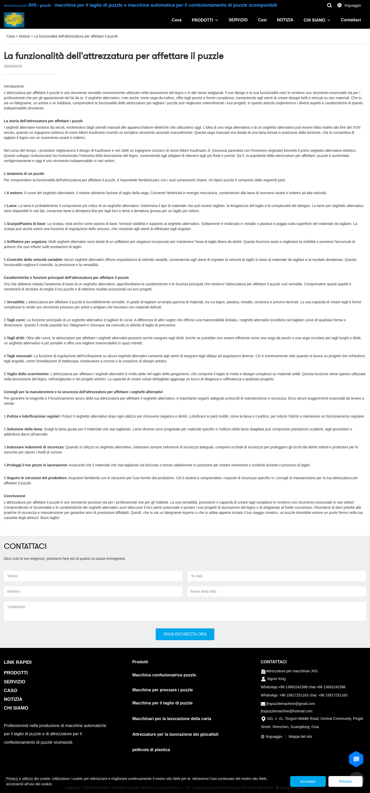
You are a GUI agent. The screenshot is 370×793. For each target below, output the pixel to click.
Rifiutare (345, 781)
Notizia (24, 36)
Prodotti (140, 662)
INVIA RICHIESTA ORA (185, 634)
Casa (176, 20)
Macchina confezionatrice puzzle (164, 675)
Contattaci (351, 20)
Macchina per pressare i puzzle (162, 690)
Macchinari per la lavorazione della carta (171, 718)
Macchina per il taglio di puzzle (162, 703)
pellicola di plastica (151, 750)
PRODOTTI (202, 20)
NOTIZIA (285, 20)
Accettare (307, 781)
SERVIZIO (238, 20)
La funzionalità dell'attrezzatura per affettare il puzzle (76, 36)
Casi (262, 20)
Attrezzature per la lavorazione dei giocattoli (175, 734)
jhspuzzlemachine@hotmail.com (286, 711)
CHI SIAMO (314, 20)
